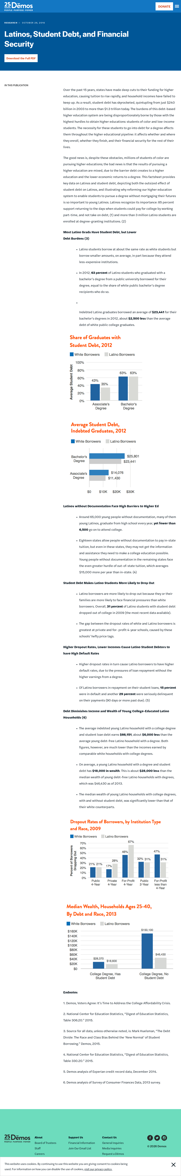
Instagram (164, 1138)
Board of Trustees (45, 1143)
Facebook (150, 1138)
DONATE (164, 6)
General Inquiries (113, 1143)
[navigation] (177, 6)
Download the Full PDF (21, 58)
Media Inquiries (111, 1148)
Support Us (75, 1137)
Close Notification (163, 1166)
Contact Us (109, 1137)
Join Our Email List (79, 1148)
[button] (7, 96)
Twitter (157, 1138)
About (38, 1137)
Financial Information (81, 1143)
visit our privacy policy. (98, 1169)
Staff (37, 1148)
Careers (40, 1154)
